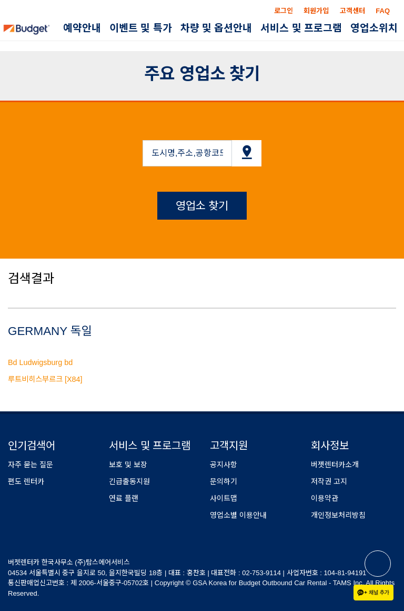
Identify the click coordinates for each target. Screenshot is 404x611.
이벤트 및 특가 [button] (140, 28)
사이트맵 (223, 498)
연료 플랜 (123, 498)
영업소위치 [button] (374, 28)
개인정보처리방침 (338, 515)
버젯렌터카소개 (335, 464)
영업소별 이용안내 (238, 515)
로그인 (283, 11)
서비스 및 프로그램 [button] (301, 28)
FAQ (383, 11)
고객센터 (352, 11)
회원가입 (316, 11)
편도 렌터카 (26, 481)
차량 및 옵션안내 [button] (216, 28)
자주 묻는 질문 (30, 464)
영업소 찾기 (202, 206)
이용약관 (324, 498)
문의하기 (223, 481)
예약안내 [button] (82, 28)
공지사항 (223, 464)
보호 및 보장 (128, 464)
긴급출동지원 (129, 481)
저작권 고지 (329, 481)
